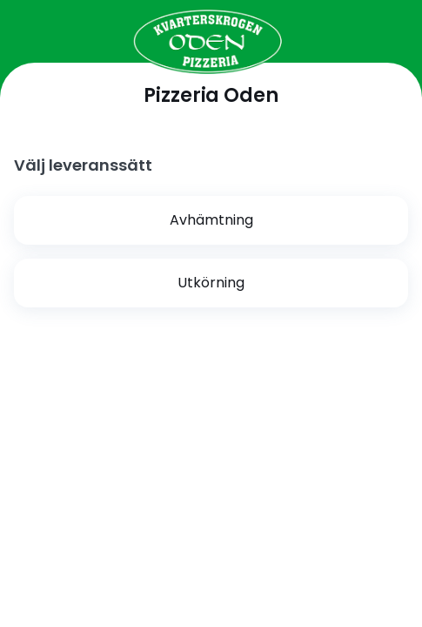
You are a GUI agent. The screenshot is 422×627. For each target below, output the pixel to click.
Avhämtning (211, 220)
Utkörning (211, 283)
